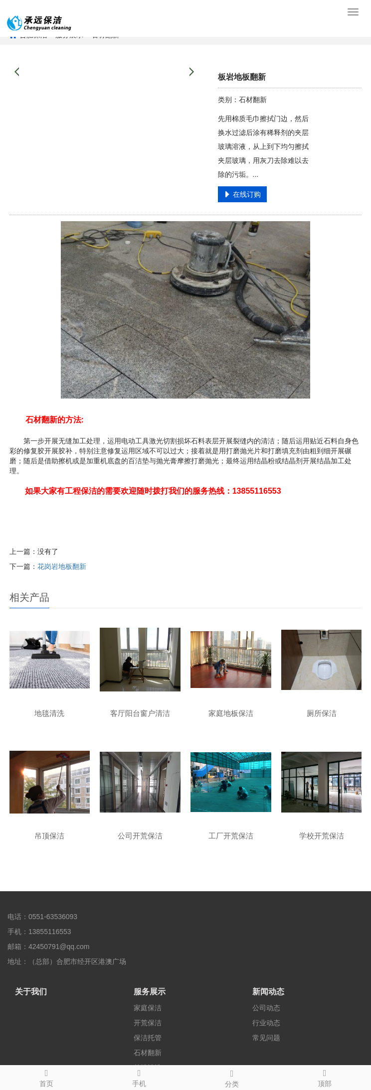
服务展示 (150, 991)
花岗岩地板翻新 (61, 566)
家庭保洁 (148, 1008)
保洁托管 (148, 1038)
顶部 (324, 1077)
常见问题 (266, 1038)
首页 (46, 1077)
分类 (231, 1077)
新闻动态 (268, 991)
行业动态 (266, 1023)
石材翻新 (148, 1053)
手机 (139, 1077)
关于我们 (31, 991)
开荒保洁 (148, 1023)
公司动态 (266, 1008)
